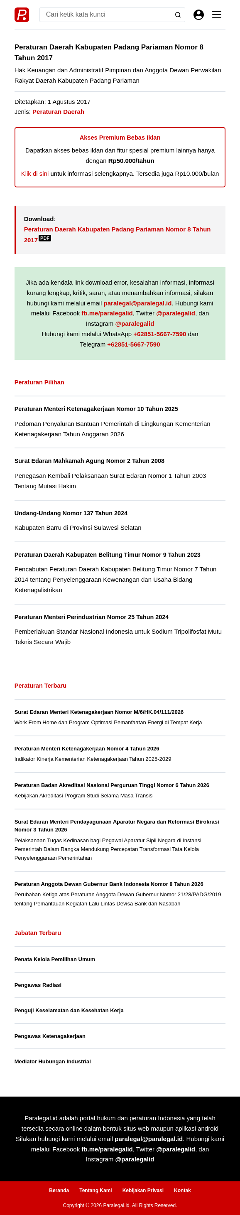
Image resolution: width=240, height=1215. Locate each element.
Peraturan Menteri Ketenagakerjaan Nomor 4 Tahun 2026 (87, 748)
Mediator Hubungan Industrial (53, 1061)
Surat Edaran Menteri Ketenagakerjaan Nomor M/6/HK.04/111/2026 (99, 712)
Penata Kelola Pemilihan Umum (55, 959)
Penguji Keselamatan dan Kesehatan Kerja (69, 1010)
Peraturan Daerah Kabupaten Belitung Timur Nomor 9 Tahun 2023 (108, 554)
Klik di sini (35, 173)
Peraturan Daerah (58, 111)
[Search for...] (105, 14)
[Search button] (178, 14)
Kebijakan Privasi (143, 1190)
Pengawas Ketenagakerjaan (50, 1036)
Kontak (182, 1190)
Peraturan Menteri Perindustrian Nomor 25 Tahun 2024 (92, 617)
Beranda (59, 1190)
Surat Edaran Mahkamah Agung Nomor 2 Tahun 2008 (89, 460)
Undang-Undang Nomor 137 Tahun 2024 (71, 513)
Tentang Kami (95, 1190)
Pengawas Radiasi (38, 985)
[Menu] (216, 14)
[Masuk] (198, 15)
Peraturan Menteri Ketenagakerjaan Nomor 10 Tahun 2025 (96, 409)
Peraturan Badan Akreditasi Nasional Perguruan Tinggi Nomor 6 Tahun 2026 (112, 785)
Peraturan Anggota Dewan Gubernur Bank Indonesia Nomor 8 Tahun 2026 (109, 884)
